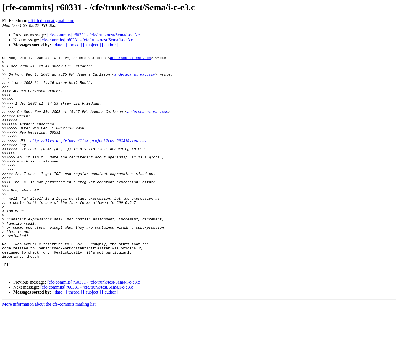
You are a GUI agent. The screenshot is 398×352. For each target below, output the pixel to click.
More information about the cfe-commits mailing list (49, 347)
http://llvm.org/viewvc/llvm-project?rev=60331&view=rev (88, 157)
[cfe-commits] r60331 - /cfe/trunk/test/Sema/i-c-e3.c (93, 35)
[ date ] (58, 44)
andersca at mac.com (130, 58)
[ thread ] (74, 44)
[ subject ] (92, 44)
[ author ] (110, 44)
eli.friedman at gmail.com (51, 20)
